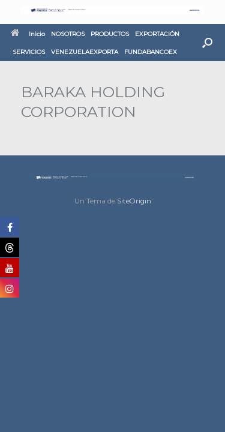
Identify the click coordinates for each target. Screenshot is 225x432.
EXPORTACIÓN (157, 34)
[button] (207, 42)
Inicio (28, 34)
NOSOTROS (68, 34)
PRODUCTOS (110, 34)
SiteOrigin (134, 201)
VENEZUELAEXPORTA (84, 52)
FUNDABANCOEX (150, 52)
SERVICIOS (29, 52)
